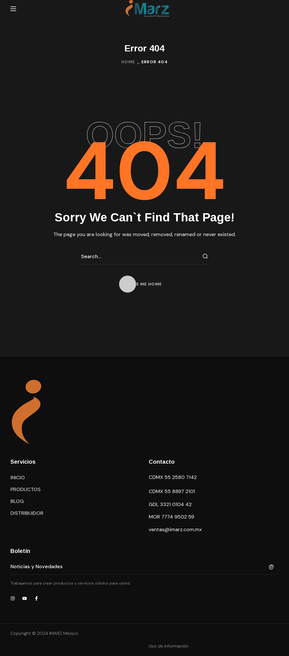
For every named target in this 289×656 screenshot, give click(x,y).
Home (128, 61)
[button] (144, 284)
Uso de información (169, 646)
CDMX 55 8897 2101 (172, 491)
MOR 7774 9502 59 (171, 516)
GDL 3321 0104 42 (170, 504)
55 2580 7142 (181, 477)
